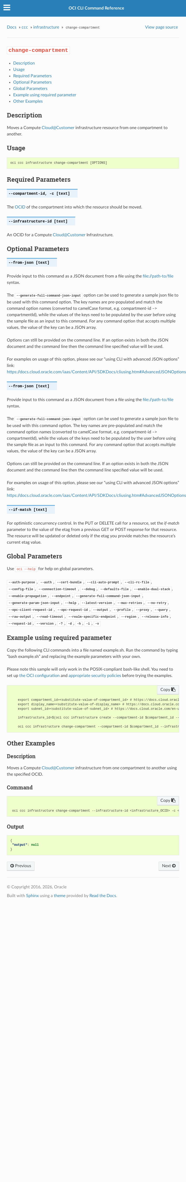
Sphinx (32, 896)
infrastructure (46, 27)
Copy (167, 690)
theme (59, 896)
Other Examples (28, 101)
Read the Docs (102, 896)
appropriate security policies (95, 676)
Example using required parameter (44, 95)
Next (169, 866)
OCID (20, 207)
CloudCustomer (58, 128)
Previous (20, 866)
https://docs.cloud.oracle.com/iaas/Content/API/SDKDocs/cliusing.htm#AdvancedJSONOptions (96, 372)
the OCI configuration (39, 676)
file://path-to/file (158, 276)
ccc (25, 27)
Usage (19, 69)
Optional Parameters (32, 82)
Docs (11, 27)
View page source (161, 27)
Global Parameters (30, 89)
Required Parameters (32, 76)
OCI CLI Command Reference (96, 8)
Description (24, 63)
